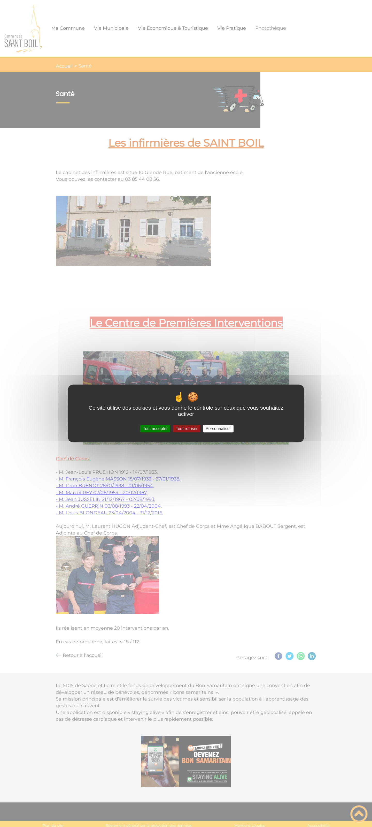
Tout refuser (186, 428)
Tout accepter (155, 428)
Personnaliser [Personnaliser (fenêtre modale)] (218, 428)
